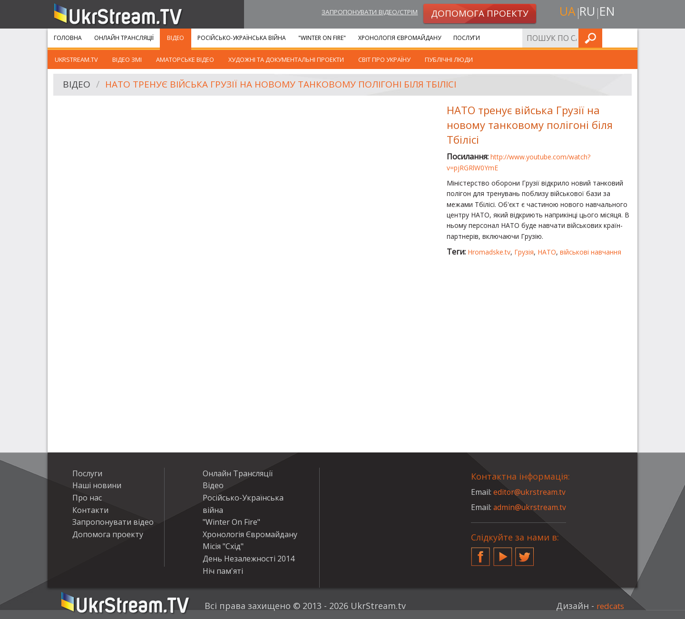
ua (565, 12)
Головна (68, 38)
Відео (175, 38)
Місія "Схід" (223, 546)
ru (587, 12)
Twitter (524, 553)
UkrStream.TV (76, 59)
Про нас (87, 497)
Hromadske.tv (489, 251)
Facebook (480, 553)
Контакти (90, 510)
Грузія (524, 251)
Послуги (466, 38)
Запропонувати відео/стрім (362, 12)
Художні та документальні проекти (286, 59)
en (608, 12)
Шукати (627, 37)
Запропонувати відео (113, 522)
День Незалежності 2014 (248, 558)
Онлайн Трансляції (124, 38)
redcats (608, 605)
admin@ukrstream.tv (530, 507)
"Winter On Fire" (322, 38)
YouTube (502, 553)
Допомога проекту (107, 534)
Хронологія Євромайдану (399, 38)
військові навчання (590, 251)
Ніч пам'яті (223, 571)
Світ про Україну (384, 59)
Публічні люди (449, 59)
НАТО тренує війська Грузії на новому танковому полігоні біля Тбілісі (289, 85)
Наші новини (96, 485)
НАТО (547, 251)
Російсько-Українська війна (241, 38)
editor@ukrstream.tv (530, 492)
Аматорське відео (185, 59)
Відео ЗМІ (127, 59)
